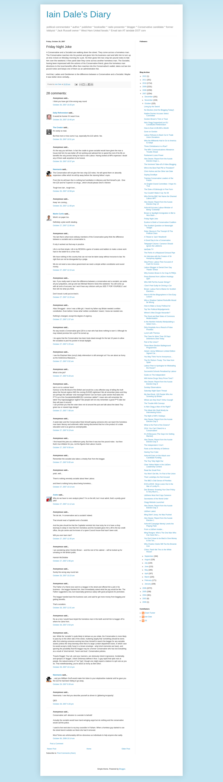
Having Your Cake (151, 452)
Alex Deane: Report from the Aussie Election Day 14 (158, 203)
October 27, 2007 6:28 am (63, 376)
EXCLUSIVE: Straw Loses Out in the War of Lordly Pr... (158, 485)
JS (146, 621)
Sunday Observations (152, 387)
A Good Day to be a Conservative (157, 240)
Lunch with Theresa (152, 333)
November (149, 100)
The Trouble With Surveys (154, 403)
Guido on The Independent (154, 375)
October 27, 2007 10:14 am (64, 487)
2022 (144, 76)
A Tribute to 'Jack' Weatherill (155, 237)
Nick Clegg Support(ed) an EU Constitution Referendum (156, 124)
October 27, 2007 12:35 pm (64, 539)
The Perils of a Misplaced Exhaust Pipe (159, 253)
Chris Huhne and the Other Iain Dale (158, 171)
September (149, 556)
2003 (144, 598)
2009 (144, 87)
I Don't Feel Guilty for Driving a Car (158, 286)
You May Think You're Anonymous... (158, 357)
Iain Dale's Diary (78, 14)
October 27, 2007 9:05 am (63, 462)
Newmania (57, 169)
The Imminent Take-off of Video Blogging (160, 164)
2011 (144, 80)
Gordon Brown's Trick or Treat (156, 119)
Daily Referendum (60, 113)
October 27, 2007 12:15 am (64, 270)
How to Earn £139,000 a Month (156, 128)
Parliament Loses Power (153, 155)
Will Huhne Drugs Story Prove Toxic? (158, 378)
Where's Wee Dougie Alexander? (157, 313)
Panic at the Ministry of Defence (156, 449)
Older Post (126, 749)
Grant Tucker (150, 613)
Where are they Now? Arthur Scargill (158, 400)
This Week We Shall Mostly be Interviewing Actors (156, 411)
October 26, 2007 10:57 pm (64, 161)
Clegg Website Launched (154, 502)
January (148, 584)
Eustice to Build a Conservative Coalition (160, 222)
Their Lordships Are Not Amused (157, 477)
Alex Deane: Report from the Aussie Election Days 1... (158, 160)
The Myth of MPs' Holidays (154, 416)
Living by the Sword (152, 107)
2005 (144, 592)
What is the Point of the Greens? (157, 425)
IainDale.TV (148, 249)
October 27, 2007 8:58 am (63, 447)
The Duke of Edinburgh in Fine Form (158, 189)
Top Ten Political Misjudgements (156, 309)
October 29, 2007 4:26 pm (63, 704)
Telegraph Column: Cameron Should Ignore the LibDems (158, 245)
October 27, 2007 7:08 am (63, 411)
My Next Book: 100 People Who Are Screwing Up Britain (158, 395)
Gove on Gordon (150, 132)
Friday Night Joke (151, 219)
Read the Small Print (152, 470)
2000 (144, 602)
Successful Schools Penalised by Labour (160, 371)
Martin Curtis (58, 214)
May (146, 570)
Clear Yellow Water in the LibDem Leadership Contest (157, 466)
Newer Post (51, 749)
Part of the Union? (151, 342)
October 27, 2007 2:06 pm (63, 561)
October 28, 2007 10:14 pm (64, 667)
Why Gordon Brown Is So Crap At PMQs (160, 273)
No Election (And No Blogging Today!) (159, 110)
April (147, 573)
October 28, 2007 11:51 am (64, 608)
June (147, 567)
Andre (55, 495)
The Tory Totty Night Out (153, 461)
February (148, 580)
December (149, 97)
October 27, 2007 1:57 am (63, 319)
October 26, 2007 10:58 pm (64, 191)
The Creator (58, 127)
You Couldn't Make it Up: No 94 (156, 193)
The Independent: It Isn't (153, 445)
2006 (144, 588)
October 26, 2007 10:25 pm (64, 105)
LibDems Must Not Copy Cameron (157, 495)
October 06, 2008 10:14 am (64, 738)
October (148, 103)
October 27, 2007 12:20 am (64, 297)
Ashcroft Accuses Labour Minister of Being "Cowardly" (158, 209)
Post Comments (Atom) (66, 753)
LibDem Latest (150, 511)
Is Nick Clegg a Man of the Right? (157, 407)
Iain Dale (148, 617)
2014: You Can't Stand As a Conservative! (155, 429)
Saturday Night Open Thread (155, 391)
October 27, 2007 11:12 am (64, 504)
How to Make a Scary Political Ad (157, 306)
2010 (144, 83)
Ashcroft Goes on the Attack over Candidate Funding (157, 457)
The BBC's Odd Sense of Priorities (157, 481)
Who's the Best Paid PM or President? (159, 168)
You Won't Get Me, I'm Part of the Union (160, 474)
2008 (144, 90)
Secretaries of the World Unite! (156, 499)
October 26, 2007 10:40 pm (64, 120)
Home (89, 749)
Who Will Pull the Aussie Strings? (157, 282)
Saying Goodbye (150, 175)
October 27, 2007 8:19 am (63, 430)
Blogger (122, 769)
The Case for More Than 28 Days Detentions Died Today (157, 337)
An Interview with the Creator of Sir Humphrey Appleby (158, 257)
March (147, 577)
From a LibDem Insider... (154, 529)
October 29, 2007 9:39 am (63, 684)
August (148, 560)
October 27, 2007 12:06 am (64, 225)
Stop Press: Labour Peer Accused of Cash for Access (158, 263)
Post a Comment (56, 744)
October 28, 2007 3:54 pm (63, 625)
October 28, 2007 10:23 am (64, 576)
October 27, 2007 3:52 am (63, 361)
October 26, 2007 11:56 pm (64, 206)
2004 (144, 595)
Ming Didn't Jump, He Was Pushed (158, 515)
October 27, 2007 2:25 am (63, 344)
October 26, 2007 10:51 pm (64, 139)
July (146, 563)
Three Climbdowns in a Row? (155, 146)
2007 (144, 94)
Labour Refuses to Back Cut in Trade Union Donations (158, 136)
